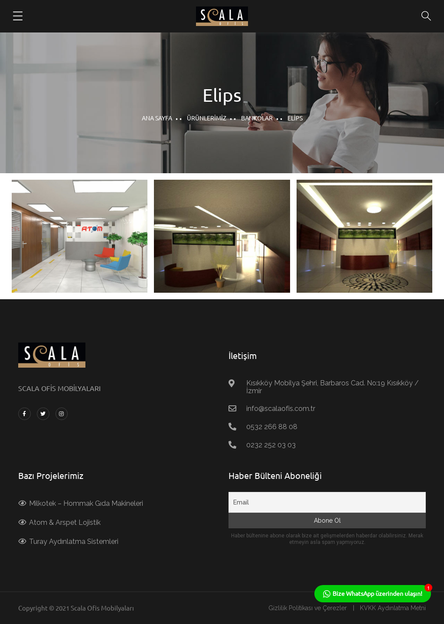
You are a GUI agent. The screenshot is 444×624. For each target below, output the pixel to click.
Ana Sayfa (157, 118)
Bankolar (257, 118)
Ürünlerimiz (206, 118)
